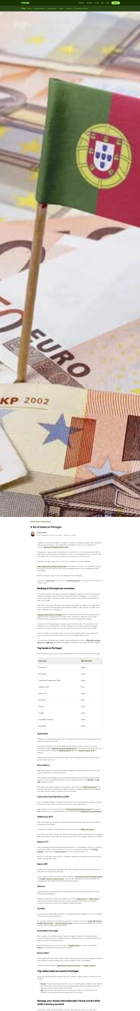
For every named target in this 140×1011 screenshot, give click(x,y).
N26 (42, 990)
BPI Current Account (82, 876)
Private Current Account (63, 923)
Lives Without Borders (81, 8)
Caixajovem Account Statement (91, 811)
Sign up (115, 3)
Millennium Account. (88, 829)
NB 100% (90, 780)
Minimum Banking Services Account (78, 809)
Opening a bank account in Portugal (49, 615)
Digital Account (62, 965)
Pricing (97, 3)
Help (102, 3)
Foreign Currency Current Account (52, 879)
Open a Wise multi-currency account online (52, 566)
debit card (49, 642)
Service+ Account (74, 965)
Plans (39, 947)
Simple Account (74, 945)
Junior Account (60, 851)
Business (90, 3)
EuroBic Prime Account (45, 923)
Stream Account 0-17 (66, 750)
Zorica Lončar (41, 532)
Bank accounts (46, 521)
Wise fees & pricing (73, 580)
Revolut (43, 984)
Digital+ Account (89, 965)
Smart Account (94, 899)
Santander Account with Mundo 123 (64, 748)
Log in (107, 3)
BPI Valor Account (96, 876)
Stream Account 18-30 (86, 750)
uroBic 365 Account (95, 921)
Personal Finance (35, 521)
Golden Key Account (90, 787)
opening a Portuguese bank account (55, 547)
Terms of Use (50, 580)
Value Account (82, 899)
